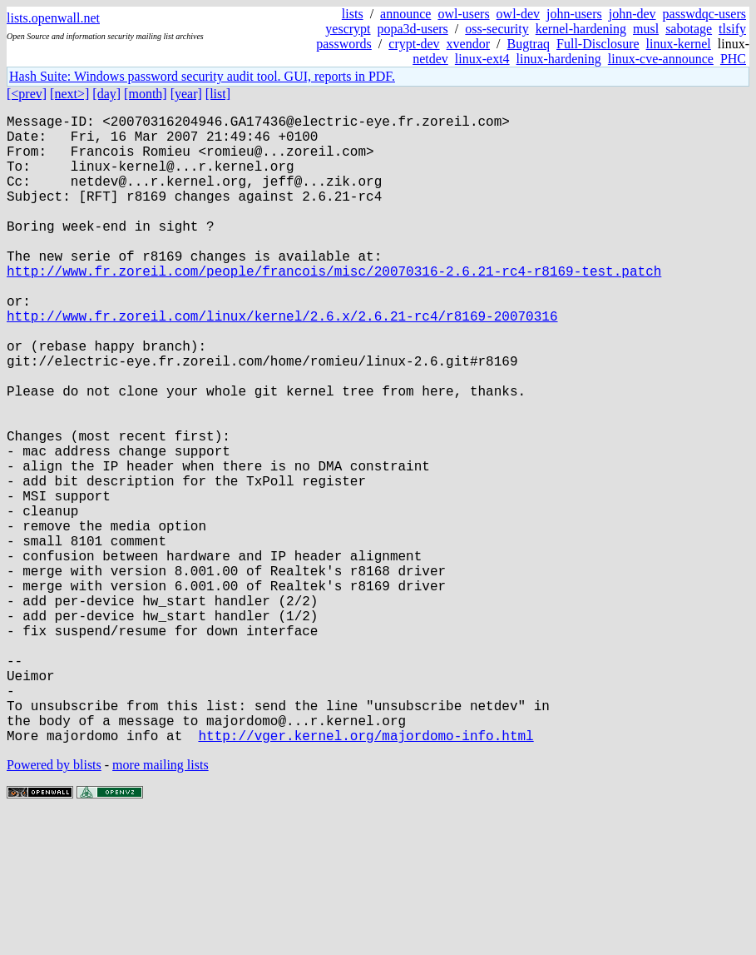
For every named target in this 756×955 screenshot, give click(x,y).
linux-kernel (678, 44)
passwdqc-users (704, 14)
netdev (430, 59)
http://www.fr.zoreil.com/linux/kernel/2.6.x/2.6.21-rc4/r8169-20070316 (282, 362)
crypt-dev (413, 44)
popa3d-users (413, 29)
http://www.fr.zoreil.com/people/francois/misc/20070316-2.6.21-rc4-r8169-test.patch (334, 307)
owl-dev (518, 14)
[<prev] (27, 94)
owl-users (463, 14)
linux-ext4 (482, 59)
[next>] (69, 94)
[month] (145, 94)
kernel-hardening (581, 29)
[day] (106, 94)
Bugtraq (528, 44)
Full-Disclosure (598, 44)
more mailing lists (160, 905)
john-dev (632, 14)
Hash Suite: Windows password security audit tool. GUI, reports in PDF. (202, 76)
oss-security (496, 29)
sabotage (688, 29)
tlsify (732, 29)
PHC (733, 59)
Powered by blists (54, 905)
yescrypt (347, 29)
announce (405, 14)
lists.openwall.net (53, 18)
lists (352, 14)
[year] (186, 94)
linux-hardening (558, 59)
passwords (344, 44)
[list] (217, 94)
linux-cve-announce (661, 59)
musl (646, 29)
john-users (574, 14)
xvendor (468, 44)
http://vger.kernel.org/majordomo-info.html (365, 875)
